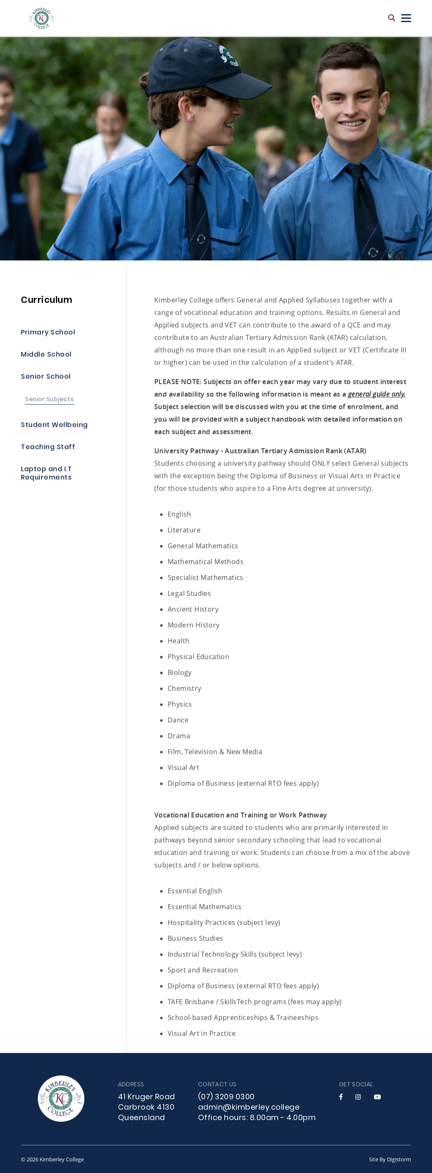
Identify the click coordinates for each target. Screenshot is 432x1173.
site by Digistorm (390, 1159)
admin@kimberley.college (249, 1108)
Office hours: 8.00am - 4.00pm (257, 1118)
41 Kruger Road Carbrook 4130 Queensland (146, 1107)
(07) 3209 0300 (226, 1097)
